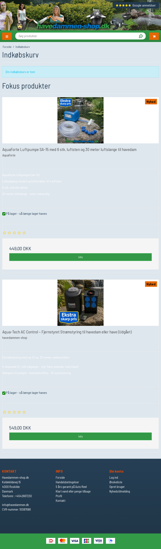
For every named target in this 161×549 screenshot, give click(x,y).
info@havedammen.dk (15, 505)
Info (80, 257)
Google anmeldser (136, 5)
